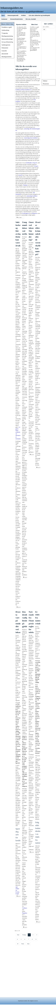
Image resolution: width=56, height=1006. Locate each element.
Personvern (46, 84)
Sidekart (45, 81)
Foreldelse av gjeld (7, 27)
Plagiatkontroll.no (26, 913)
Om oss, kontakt (31, 19)
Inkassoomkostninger (7, 39)
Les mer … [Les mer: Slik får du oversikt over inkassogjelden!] (19, 217)
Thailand (25, 185)
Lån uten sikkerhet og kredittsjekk (39, 15)
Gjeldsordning (5, 30)
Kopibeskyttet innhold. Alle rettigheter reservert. (28, 1000)
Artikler (23, 15)
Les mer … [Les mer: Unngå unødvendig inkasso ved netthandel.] (26, 577)
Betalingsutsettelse (6, 56)
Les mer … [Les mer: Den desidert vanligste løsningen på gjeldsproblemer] (26, 927)
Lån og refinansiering (7, 42)
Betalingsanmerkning (7, 36)
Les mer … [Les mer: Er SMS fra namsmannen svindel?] (39, 922)
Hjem (3, 15)
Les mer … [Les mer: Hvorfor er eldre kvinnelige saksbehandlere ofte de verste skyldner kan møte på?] (39, 467)
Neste (22, 943)
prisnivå (20, 175)
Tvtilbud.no (25, 908)
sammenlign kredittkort (31, 196)
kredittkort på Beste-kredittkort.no (24, 89)
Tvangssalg (5, 33)
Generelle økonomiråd (5, 52)
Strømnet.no (34, 213)
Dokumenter (5, 48)
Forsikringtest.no (26, 213)
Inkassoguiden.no (12, 7)
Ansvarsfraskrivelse (16, 19)
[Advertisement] (7, 82)
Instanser (4, 19)
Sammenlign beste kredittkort (31, 138)
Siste (28, 943)
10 (17, 943)
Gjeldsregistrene (6, 45)
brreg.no (36, 166)
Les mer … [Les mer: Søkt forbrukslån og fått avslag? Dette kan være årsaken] (19, 607)
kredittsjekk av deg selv (31, 162)
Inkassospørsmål (13, 15)
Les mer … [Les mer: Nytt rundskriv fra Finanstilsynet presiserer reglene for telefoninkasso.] (33, 852)
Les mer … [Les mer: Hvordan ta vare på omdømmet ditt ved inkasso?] (19, 896)
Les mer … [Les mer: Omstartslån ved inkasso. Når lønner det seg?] (33, 454)
